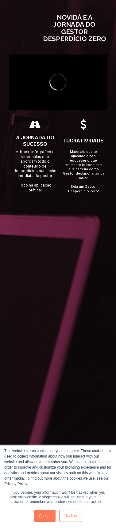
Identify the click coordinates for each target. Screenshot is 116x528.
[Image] (28, 28)
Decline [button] (70, 516)
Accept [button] (45, 516)
